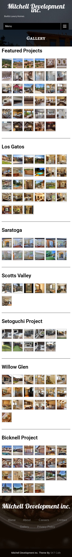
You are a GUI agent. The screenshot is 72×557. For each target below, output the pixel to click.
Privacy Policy (46, 526)
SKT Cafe (55, 552)
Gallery (24, 526)
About (26, 520)
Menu (8, 26)
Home (12, 520)
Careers (44, 520)
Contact (62, 520)
